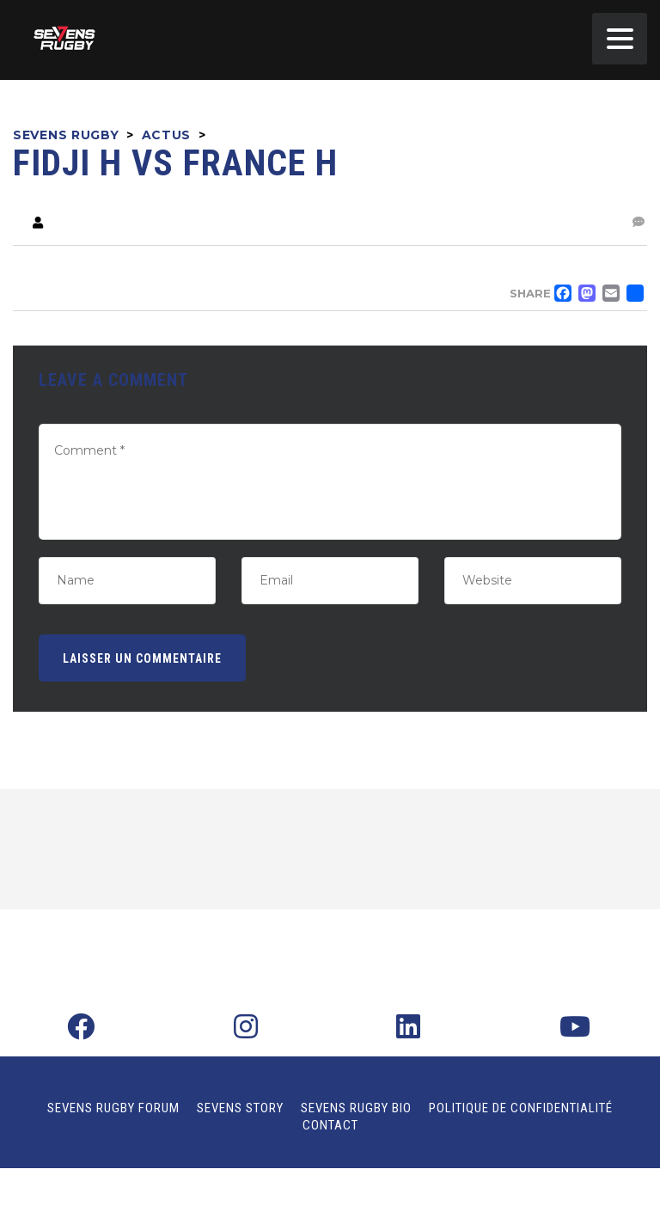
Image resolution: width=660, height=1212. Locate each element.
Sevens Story (240, 1108)
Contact (330, 1125)
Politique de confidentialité (521, 1108)
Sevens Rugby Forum (113, 1108)
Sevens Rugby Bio (356, 1108)
